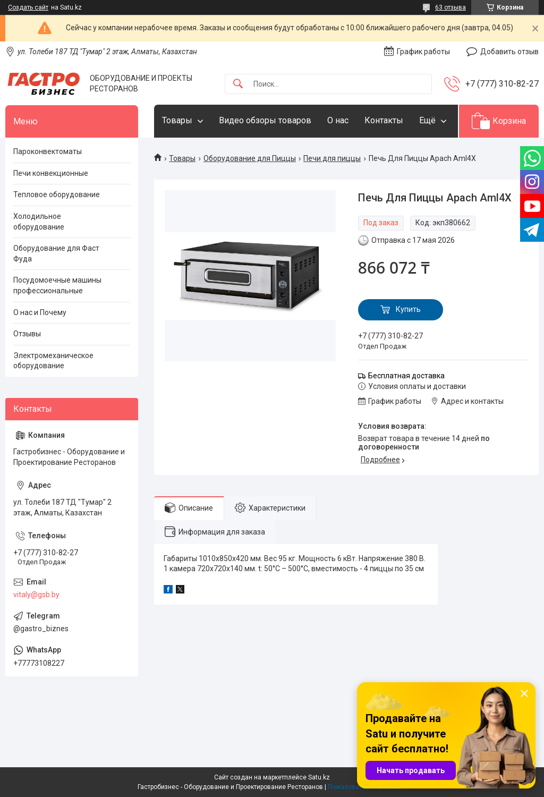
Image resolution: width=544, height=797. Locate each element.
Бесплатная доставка (406, 375)
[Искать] (238, 84)
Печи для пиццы (332, 158)
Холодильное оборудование (38, 221)
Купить (408, 309)
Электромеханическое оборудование (53, 360)
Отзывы (27, 333)
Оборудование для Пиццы (249, 158)
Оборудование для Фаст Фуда (56, 253)
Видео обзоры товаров (265, 120)
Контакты (383, 120)
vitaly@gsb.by (36, 594)
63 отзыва (450, 7)
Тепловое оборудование (56, 194)
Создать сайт (28, 7)
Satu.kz (319, 777)
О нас (337, 120)
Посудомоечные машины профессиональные (57, 285)
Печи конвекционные (50, 173)
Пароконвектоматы (47, 151)
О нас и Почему (39, 312)
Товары (177, 120)
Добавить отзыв (509, 51)
